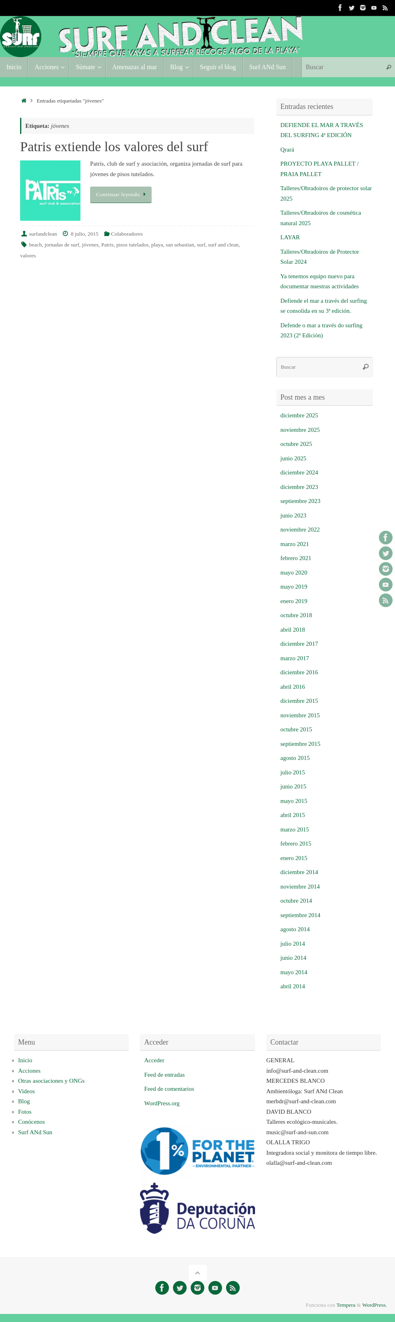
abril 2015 (292, 815)
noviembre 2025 (300, 430)
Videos (26, 1091)
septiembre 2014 (300, 915)
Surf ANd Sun (35, 1132)
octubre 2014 (296, 900)
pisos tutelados (132, 245)
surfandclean (43, 234)
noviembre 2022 (300, 529)
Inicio (25, 1060)
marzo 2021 (294, 544)
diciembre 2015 (299, 701)
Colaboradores (127, 234)
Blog (24, 1101)
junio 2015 (293, 786)
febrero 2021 (295, 558)
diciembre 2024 (299, 472)
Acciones (29, 1070)
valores (28, 255)
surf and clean (223, 245)
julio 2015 (292, 772)
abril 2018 (292, 629)
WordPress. (374, 1305)
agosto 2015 (295, 758)
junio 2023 (293, 515)
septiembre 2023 (300, 501)
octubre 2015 (296, 729)
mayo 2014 (293, 972)
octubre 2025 (296, 444)
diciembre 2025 (299, 415)
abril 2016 (292, 687)
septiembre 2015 (300, 744)
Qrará (287, 149)
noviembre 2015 (300, 715)
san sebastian (180, 245)
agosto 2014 (295, 929)
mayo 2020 (293, 572)
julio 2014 (292, 943)
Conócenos (31, 1122)
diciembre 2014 (299, 872)
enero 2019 (293, 601)
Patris (107, 245)
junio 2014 (293, 958)
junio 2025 (293, 458)
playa (157, 245)
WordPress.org (161, 1103)
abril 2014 (292, 986)
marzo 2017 (294, 658)
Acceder (154, 1060)
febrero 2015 (295, 843)
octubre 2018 (296, 615)
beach (35, 245)
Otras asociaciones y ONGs (51, 1081)
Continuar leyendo (122, 194)
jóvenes (90, 245)
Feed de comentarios (169, 1089)
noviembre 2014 (300, 886)
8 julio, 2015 (85, 234)
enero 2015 (293, 858)
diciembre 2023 (299, 487)
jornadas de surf (62, 245)
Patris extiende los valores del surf (114, 146)
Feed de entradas (164, 1075)
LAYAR (290, 237)
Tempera (345, 1305)
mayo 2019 (293, 586)
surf (201, 245)
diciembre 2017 (299, 643)
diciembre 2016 (299, 672)
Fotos (24, 1112)
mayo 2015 (293, 801)
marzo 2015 (294, 829)
